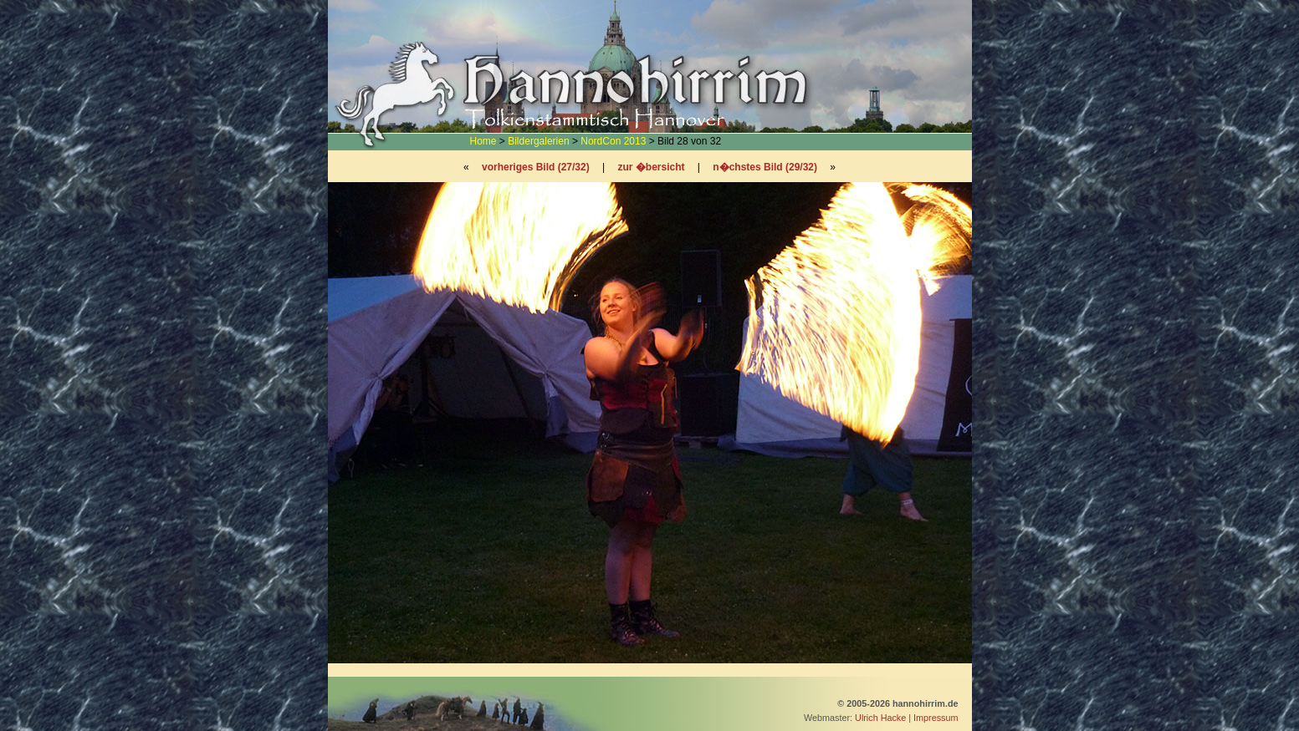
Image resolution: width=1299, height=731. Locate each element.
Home (483, 141)
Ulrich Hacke (880, 718)
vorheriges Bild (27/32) (536, 167)
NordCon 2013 (613, 141)
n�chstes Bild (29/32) (765, 167)
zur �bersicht (650, 167)
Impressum (935, 718)
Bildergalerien (538, 141)
